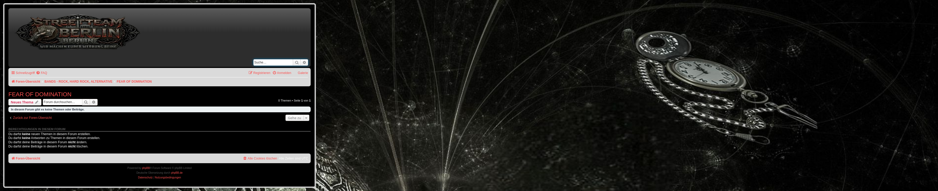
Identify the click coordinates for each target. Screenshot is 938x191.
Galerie (303, 73)
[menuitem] (41, 73)
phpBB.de (177, 172)
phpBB (146, 168)
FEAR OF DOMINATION (39, 94)
